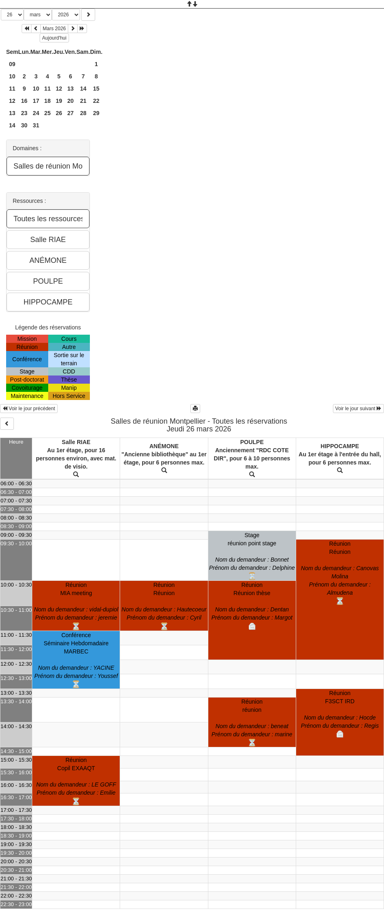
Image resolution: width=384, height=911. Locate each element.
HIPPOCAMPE (340, 446)
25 (47, 113)
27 (70, 113)
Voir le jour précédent (28, 408)
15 (96, 88)
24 (36, 113)
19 (59, 101)
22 (96, 101)
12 (59, 88)
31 (36, 125)
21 (83, 101)
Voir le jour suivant (358, 408)
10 (12, 76)
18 (47, 101)
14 (83, 88)
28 (83, 113)
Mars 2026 (54, 28)
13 (70, 88)
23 (24, 113)
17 (36, 101)
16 (24, 101)
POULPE (252, 442)
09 (12, 64)
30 (24, 125)
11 (12, 88)
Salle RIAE (76, 442)
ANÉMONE (164, 446)
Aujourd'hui (54, 38)
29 (96, 113)
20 (70, 101)
